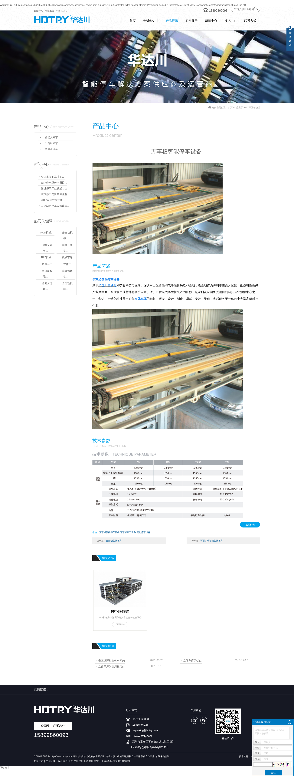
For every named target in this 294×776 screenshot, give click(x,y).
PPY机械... (47, 257)
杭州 (81, 761)
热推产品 (38, 761)
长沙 (86, 761)
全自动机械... (67, 235)
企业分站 (38, 10)
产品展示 (238, 107)
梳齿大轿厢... (47, 286)
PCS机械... (46, 232)
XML (64, 10)
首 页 (230, 107)
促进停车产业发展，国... (55, 188)
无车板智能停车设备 (109, 532)
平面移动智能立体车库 (211, 540)
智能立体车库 (148, 756)
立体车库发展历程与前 (111, 666)
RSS (58, 10)
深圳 (60, 761)
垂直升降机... (67, 247)
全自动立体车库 (114, 540)
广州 (76, 761)
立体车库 (47, 264)
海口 (65, 761)
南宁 (96, 761)
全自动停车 (51, 143)
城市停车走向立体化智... (55, 194)
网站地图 (49, 10)
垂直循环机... (67, 273)
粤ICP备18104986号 (119, 761)
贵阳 (91, 761)
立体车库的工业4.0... (53, 176)
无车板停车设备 (128, 532)
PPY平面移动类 (252, 107)
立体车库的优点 (192, 660)
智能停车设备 (143, 532)
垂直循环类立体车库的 (111, 660)
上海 (70, 761)
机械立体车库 (133, 756)
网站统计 (4, 767)
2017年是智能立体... (53, 200)
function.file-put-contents (110, 5)
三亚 (101, 761)
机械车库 (67, 257)
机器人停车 (51, 137)
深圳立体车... (47, 247)
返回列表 (250, 524)
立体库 (67, 264)
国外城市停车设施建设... (55, 205)
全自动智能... (47, 273)
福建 (106, 761)
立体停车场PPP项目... (54, 182)
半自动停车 (51, 149)
